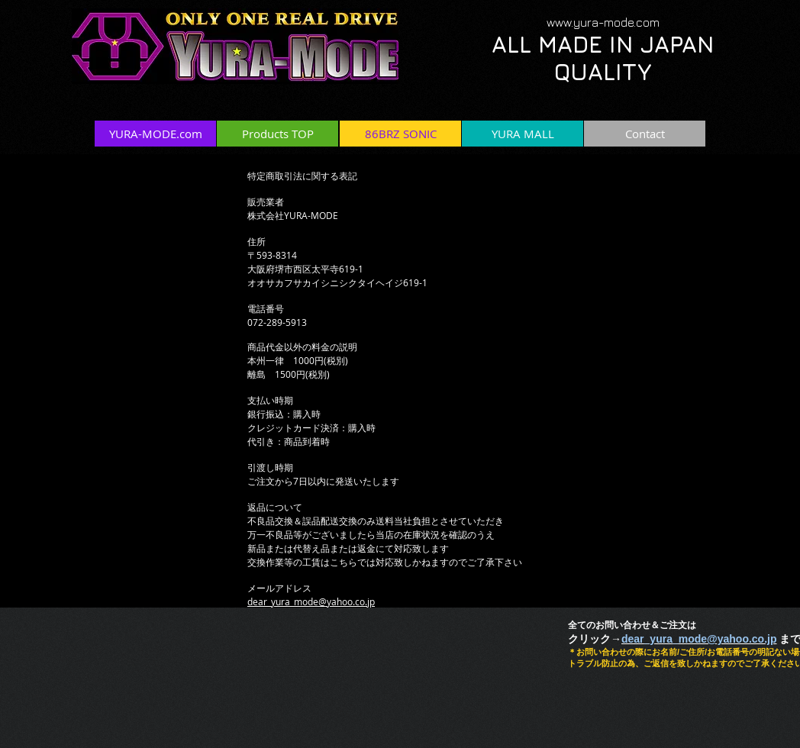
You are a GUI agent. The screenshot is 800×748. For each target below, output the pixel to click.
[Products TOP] (277, 134)
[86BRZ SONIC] (400, 134)
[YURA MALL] (522, 134)
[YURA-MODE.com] (155, 134)
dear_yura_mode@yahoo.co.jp (311, 601)
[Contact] (644, 134)
